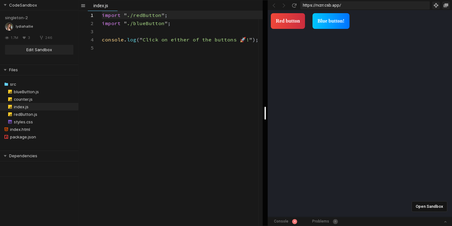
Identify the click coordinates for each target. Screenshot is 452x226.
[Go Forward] (284, 5)
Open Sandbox (429, 206)
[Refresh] (294, 5)
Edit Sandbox (39, 49)
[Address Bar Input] (365, 5)
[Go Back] (274, 5)
